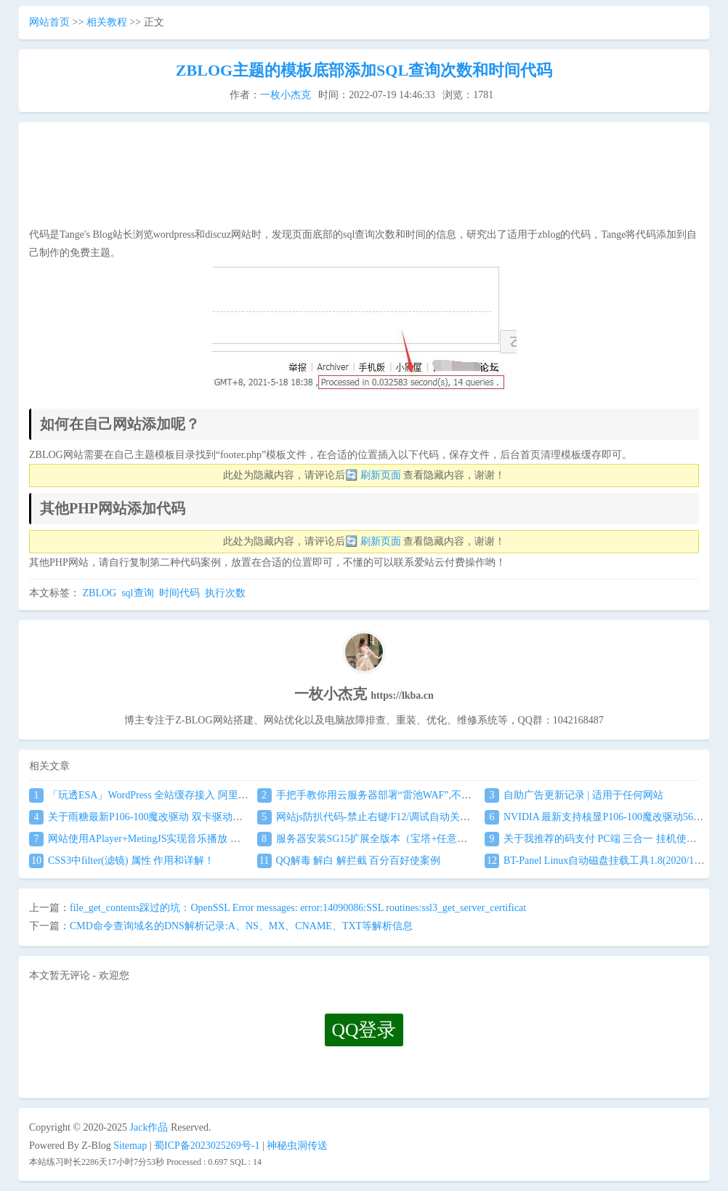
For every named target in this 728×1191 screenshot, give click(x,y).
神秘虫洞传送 (297, 1145)
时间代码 (179, 593)
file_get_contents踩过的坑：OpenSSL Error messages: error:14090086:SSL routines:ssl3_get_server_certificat (298, 907)
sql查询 (137, 593)
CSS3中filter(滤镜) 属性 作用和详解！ (121, 860)
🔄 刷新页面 (373, 475)
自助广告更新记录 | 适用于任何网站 (574, 795)
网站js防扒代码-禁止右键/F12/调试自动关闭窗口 (374, 816)
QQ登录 (364, 1029)
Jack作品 (149, 1127)
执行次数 (225, 593)
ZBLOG (100, 593)
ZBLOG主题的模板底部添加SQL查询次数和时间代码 (364, 70)
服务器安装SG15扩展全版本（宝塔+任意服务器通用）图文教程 (408, 838)
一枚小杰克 (285, 94)
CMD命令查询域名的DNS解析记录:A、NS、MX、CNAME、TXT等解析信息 (241, 926)
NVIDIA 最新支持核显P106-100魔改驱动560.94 (598, 816)
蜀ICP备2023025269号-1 (206, 1145)
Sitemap (130, 1145)
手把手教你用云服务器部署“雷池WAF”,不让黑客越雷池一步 (400, 795)
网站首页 (49, 22)
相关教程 (106, 22)
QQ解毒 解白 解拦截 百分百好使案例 (349, 860)
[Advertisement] (364, 178)
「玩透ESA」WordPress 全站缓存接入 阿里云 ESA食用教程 (170, 795)
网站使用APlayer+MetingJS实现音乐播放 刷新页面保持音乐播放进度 (190, 838)
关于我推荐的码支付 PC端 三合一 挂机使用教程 (601, 838)
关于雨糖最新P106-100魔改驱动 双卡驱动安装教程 (151, 816)
